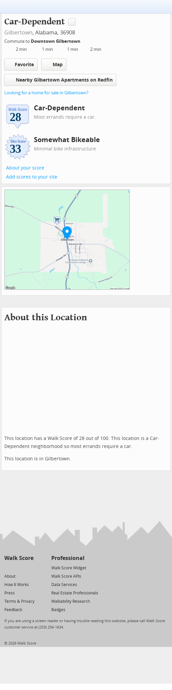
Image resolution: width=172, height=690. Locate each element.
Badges (58, 609)
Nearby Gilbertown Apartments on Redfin (60, 80)
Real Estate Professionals (74, 593)
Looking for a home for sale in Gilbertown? (46, 92)
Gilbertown (18, 32)
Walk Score (19, 558)
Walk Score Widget (68, 568)
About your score (25, 168)
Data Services (64, 584)
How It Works (16, 584)
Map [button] (54, 65)
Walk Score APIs (66, 576)
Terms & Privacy (19, 601)
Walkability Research (70, 601)
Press (9, 593)
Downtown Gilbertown (56, 41)
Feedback (13, 609)
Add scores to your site (31, 177)
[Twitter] (8, 567)
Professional (67, 558)
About (9, 576)
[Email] (29, 567)
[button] (67, 233)
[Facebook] (18, 567)
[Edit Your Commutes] (84, 40)
